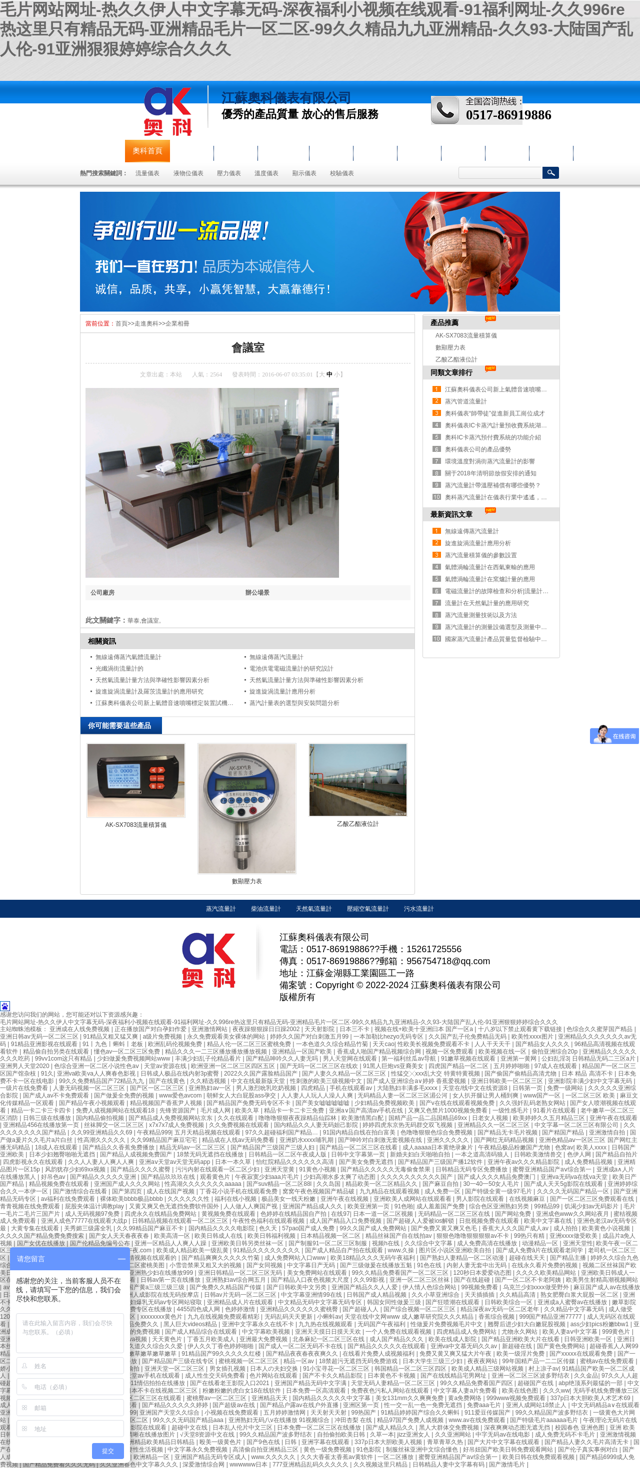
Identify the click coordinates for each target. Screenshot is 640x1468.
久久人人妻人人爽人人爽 (102, 1161)
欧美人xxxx (592, 1147)
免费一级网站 (565, 1088)
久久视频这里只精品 (381, 1464)
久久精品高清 (518, 1294)
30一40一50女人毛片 (491, 1183)
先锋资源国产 (178, 1110)
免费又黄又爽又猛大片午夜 (456, 1353)
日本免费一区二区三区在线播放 (319, 1427)
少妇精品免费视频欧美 (385, 1103)
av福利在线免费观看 (69, 1198)
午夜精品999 (154, 1132)
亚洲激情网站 (210, 1029)
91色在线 (430, 1265)
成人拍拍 (566, 1228)
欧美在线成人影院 (453, 1339)
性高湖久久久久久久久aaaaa (203, 1183)
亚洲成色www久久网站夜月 (573, 1213)
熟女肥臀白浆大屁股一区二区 (580, 1294)
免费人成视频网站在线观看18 (116, 1110)
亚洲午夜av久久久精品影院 (525, 1161)
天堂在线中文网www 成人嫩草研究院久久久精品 (409, 1316)
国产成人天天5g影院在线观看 (564, 1183)
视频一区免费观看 (450, 1051)
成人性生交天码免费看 (215, 1375)
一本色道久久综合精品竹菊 (333, 1044)
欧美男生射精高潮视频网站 (602, 1279)
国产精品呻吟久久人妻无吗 (283, 1058)
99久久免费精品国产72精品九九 (102, 1081)
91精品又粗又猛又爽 (111, 1036)
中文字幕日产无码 (311, 1265)
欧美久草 (247, 1110)
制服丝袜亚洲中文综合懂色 (423, 1449)
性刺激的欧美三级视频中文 (327, 1081)
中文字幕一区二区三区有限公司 (577, 1124)
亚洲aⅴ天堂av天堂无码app (175, 1161)
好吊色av (54, 1176)
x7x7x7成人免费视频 (177, 1124)
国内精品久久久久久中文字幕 (332, 1398)
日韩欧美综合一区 (509, 1302)
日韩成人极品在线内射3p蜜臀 (180, 1073)
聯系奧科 (551, 151)
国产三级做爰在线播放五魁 (377, 1265)
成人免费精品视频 (589, 1161)
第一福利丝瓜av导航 (410, 1058)
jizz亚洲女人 (415, 1434)
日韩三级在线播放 (47, 1117)
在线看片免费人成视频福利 (379, 1353)
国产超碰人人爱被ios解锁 (421, 1220)
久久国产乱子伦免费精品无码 (468, 1036)
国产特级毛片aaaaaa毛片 (545, 1420)
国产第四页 (128, 1191)
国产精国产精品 (564, 1132)
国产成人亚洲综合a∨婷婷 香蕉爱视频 (417, 1081)
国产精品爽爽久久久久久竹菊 (221, 1257)
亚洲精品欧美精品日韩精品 (159, 1442)
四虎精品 (313, 1088)
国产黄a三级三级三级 (157, 1287)
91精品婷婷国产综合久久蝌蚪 (421, 1412)
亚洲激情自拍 (607, 1132)
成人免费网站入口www (295, 1257)
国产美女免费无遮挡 (366, 1161)
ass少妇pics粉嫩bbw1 (600, 1324)
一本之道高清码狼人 (482, 1154)
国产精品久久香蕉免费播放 (119, 1147)
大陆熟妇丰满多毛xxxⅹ (408, 1088)
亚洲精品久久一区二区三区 (494, 1124)
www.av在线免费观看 (477, 1420)
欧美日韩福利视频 (272, 1235)
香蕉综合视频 (497, 1316)
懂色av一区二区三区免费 (128, 1051)
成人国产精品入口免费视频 (346, 1220)
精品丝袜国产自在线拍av (400, 1235)
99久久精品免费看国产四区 (477, 1383)
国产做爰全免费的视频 (125, 1095)
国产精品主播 (569, 1257)
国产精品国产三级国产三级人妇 (273, 1147)
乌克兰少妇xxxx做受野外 (536, 1287)
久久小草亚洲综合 (436, 1294)
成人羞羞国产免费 (441, 1206)
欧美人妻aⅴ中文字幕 (570, 1331)
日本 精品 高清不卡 (588, 1073)
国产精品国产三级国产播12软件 (441, 1161)
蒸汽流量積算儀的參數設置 (481, 555)
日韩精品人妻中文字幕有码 (449, 1464)
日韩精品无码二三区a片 (604, 1058)
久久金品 (586, 1375)
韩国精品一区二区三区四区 (411, 1368)
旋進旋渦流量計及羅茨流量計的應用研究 (150, 691)
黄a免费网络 (465, 1398)
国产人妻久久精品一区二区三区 (345, 1073)
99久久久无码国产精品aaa (188, 1420)
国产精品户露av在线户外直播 (300, 1405)
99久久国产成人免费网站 (374, 1228)
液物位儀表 (283, 151)
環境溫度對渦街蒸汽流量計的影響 (490, 461)
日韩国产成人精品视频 (377, 1294)
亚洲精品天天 (270, 1398)
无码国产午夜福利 (382, 1324)
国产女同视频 (265, 1265)
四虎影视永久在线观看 (33, 1161)
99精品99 (547, 1206)
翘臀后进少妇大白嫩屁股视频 (527, 1324)
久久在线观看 (236, 1117)
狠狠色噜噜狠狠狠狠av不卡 (473, 1235)
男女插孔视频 (228, 1368)
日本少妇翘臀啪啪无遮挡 (62, 1154)
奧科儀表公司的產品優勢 (478, 449)
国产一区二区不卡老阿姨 (528, 1279)
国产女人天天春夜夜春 (119, 1235)
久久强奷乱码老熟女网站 (533, 1103)
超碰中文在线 (190, 1427)
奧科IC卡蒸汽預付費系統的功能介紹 (493, 437)
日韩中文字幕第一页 (358, 1154)
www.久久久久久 (275, 1457)
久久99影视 (370, 1279)
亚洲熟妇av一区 (210, 1088)
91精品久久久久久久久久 (268, 1250)
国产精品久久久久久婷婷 (176, 1405)
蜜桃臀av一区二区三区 (217, 1398)
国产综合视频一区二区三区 (420, 1309)
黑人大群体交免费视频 (449, 1427)
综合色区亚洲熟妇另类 (499, 1206)
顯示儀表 (304, 173)
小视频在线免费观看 (232, 1412)
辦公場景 (258, 592)
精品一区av (300, 1361)
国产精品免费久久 (135, 1324)
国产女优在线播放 (41, 1243)
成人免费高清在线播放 (487, 1243)
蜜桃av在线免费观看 (608, 1361)
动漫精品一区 (541, 1243)
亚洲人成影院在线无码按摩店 (160, 1294)
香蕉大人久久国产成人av (516, 1228)
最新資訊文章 (451, 514)
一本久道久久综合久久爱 (150, 1346)
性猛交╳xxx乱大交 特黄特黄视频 (436, 1073)
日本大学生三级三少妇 (433, 1361)
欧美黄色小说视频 (607, 1228)
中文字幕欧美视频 (267, 1331)
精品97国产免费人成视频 (411, 1420)
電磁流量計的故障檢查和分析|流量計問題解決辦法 (511, 591)
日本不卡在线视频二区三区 (162, 1390)
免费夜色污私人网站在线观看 (390, 1390)
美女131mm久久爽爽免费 (410, 1398)
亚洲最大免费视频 (264, 1339)
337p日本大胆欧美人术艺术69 (591, 1398)
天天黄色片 (168, 1339)
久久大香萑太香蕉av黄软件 (337, 1457)
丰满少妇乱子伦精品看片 (208, 1058)
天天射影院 (320, 1029)
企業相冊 (178, 323)
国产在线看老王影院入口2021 (230, 1383)
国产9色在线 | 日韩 (272, 1442)
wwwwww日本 (249, 1464)
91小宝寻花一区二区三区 (337, 1368)
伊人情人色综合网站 (430, 1287)
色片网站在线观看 (274, 1375)
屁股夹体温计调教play (95, 1206)
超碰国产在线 (536, 1383)
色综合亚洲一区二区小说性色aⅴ (97, 1066)
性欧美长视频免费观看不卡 (434, 1044)
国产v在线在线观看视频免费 (458, 1103)
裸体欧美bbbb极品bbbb (132, 1198)
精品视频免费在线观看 (59, 1183)
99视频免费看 (480, 1287)
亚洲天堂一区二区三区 (175, 1368)
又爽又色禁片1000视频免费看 (448, 1110)
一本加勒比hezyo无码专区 (389, 1036)
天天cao (383, 1044)
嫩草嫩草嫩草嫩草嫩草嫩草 (141, 1353)
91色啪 (403, 1206)
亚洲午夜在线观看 (614, 1117)
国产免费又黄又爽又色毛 (444, 1228)
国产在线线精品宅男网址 (454, 1375)
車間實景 (507, 151)
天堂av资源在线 (166, 1066)
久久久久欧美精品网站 (547, 1272)
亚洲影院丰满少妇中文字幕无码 (591, 1081)
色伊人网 (579, 1154)
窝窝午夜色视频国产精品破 (319, 1191)
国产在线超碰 (473, 1279)
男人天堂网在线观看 (350, 1058)
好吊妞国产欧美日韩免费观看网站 (508, 1449)
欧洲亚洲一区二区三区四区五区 (233, 1066)
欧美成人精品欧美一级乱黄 (193, 1250)
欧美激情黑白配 (363, 1117)
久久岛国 (329, 1183)
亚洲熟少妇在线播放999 (161, 1272)
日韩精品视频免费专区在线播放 (131, 1309)
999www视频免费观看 (516, 1398)
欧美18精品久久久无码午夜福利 (373, 1257)
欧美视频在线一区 (503, 1051)
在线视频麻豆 (527, 1198)
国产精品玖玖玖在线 (168, 1176)
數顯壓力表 (247, 881)
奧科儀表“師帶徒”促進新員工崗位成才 (495, 413)
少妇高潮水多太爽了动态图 (340, 1176)
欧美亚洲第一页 (369, 1206)
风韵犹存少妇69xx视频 (76, 1169)
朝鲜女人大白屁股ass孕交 (242, 1095)
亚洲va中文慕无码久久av (464, 1346)
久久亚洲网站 (453, 1434)
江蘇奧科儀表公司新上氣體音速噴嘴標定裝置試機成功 (168, 703)
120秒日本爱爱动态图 (483, 1272)
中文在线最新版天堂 (258, 1081)
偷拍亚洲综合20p (555, 1051)
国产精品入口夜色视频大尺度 (310, 1279)
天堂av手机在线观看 (154, 1375)
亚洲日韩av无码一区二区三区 (40, 1036)
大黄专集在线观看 (35, 1228)
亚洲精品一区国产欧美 (303, 1051)
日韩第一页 (528, 1088)
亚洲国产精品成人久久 (313, 1206)
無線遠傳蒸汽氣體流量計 (129, 657)
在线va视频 (132, 1339)
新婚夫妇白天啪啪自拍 (421, 1154)
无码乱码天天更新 (289, 1316)
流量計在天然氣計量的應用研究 (487, 603)
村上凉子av (543, 1368)
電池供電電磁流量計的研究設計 (292, 668)
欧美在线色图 (521, 1390)
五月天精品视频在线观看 (208, 1132)
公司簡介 (191, 151)
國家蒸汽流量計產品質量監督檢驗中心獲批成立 (508, 639)
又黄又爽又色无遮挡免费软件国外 (174, 1206)
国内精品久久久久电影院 (222, 1228)
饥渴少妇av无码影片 (592, 1206)
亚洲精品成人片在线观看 (240, 1302)
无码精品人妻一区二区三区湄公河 (403, 1095)
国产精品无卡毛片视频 (508, 1132)
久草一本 (382, 1434)
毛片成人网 (216, 1110)
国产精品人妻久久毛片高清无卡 (587, 1442)
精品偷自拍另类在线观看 (56, 1051)
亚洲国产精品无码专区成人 (211, 1457)
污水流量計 (419, 908)
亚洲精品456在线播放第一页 (41, 1124)
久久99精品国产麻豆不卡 (150, 1228)
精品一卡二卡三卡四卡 (41, 1110)
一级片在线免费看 (25, 1088)
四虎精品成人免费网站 (467, 1331)
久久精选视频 (209, 1081)
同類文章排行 (451, 372)
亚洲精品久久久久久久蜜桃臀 (300, 1309)
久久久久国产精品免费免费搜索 (43, 1235)
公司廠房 (102, 592)
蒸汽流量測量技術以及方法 (481, 615)
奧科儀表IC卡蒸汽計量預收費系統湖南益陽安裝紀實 (514, 425)
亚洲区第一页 (361, 1405)
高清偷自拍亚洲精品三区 (266, 1449)
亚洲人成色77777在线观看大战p (84, 1220)
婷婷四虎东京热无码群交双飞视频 (408, 1124)
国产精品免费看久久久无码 (59, 1464)
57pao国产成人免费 (309, 1228)
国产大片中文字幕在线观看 (504, 1442)
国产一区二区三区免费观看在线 (593, 1198)
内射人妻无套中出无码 (477, 1265)
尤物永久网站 (520, 1331)
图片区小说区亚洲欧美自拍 (455, 1250)
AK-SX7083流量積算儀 (136, 824)
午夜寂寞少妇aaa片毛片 (267, 1176)
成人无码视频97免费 (93, 1213)
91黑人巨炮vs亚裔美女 (394, 1066)
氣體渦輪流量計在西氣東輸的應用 (490, 567)
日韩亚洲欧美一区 (589, 1339)
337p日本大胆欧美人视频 (389, 1442)
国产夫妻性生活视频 (136, 1449)
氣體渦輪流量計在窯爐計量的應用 (490, 579)
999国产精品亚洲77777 (551, 1316)
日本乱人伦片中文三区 (243, 1427)
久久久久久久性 (189, 1198)
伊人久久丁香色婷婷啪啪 (221, 1346)
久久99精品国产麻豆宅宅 (164, 1139)
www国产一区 (543, 1095)
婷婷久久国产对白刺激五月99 (310, 1036)
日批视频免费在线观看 (489, 1220)
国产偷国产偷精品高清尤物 (521, 1073)
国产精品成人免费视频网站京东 (171, 1117)
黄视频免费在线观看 (229, 1213)
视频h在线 (386, 1243)
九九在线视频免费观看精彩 (224, 1316)
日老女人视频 (491, 1117)
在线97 (340, 1213)
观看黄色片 (216, 1176)
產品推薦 (444, 323)
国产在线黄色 (167, 1081)
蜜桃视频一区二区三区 (249, 1361)
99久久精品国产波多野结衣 (553, 1412)
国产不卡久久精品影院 (333, 1375)
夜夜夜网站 (483, 1361)
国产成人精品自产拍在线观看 (344, 1250)
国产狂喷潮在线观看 (453, 1302)
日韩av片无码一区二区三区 (241, 1294)
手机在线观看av (352, 1088)
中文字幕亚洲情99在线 (312, 1294)
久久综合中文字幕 (429, 1243)
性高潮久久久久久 (102, 1139)
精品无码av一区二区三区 (194, 1147)
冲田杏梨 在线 (354, 1420)
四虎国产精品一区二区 (459, 1066)
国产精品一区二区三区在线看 (359, 1147)
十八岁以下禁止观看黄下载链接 (521, 1029)
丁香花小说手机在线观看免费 (239, 1191)
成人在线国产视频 (171, 1191)
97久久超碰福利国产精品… (283, 1132)
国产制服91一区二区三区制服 (328, 1243)
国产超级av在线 (234, 1405)
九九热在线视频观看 (326, 1324)
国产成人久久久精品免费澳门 (497, 1176)
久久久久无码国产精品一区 (573, 1191)
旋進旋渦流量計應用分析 (283, 691)
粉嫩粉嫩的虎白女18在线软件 (242, 1390)
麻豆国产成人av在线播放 (607, 1287)
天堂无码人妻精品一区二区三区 (393, 1383)
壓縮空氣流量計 (368, 908)
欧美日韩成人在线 (219, 1235)
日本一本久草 (233, 1161)
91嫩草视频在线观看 (469, 1058)
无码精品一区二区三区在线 (455, 1213)
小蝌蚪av (329, 1316)
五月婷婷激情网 (285, 1412)
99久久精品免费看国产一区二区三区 (401, 1272)
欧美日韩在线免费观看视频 (539, 1457)
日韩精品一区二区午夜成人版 (288, 1154)
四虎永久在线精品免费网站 (161, 1213)
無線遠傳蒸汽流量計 (277, 657)
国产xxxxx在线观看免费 (582, 1353)
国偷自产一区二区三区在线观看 (140, 1398)
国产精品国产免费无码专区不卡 (249, 1103)
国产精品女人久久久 (543, 1044)
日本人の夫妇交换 (275, 1368)
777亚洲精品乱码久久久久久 (311, 1464)
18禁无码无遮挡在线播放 (210, 1154)
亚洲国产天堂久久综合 (170, 1412)
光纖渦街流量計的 (120, 668)
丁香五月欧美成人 (211, 1339)
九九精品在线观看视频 (390, 1191)
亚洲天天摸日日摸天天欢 (328, 1331)
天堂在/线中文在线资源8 (475, 1088)
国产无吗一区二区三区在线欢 (320, 1066)
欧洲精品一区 (152, 1457)
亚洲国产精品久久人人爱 (365, 1287)
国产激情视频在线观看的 (144, 1257)
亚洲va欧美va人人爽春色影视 (97, 1073)
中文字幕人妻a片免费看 (466, 1390)
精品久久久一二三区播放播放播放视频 (216, 1051)
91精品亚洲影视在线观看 (45, 1044)
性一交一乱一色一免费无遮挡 (424, 1405)
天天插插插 (480, 1294)
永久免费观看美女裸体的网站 (226, 1036)
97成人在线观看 (556, 1066)
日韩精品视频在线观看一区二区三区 (181, 1220)
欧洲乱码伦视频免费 (176, 1044)
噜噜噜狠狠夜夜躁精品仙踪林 (298, 1117)
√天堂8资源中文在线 (208, 1434)
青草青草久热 (445, 1442)
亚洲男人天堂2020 (25, 1066)
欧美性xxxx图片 (533, 1036)
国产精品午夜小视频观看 (92, 1103)
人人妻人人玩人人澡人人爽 (317, 1095)
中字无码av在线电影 (504, 1434)
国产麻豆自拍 (441, 1183)
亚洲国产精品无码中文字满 (311, 1383)
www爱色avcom (181, 1095)
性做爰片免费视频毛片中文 (447, 1324)
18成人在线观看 (57, 1147)
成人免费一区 (443, 1191)
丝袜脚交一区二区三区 (115, 1124)
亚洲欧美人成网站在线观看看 (413, 1198)
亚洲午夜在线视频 (345, 1198)
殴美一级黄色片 (221, 1442)
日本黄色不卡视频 (392, 1375)
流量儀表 (235, 151)
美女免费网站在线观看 (317, 1272)
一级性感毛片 (511, 1110)
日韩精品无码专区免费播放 (472, 1169)
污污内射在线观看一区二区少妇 (218, 1169)
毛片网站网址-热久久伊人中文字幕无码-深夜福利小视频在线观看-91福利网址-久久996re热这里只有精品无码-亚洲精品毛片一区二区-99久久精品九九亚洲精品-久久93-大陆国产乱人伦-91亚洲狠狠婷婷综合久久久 (316, 29)
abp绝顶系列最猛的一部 (591, 1383)
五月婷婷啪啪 (512, 1066)
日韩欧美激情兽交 (539, 1154)
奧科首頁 (147, 151)
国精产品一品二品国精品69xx (428, 1117)
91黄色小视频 (318, 1169)
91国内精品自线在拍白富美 (360, 1132)
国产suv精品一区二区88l (280, 1183)
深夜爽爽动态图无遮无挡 (518, 1427)
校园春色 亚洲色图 (580, 1427)
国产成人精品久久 (391, 1427)
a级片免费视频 (163, 1036)
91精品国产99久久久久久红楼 (222, 1353)
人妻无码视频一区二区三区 (89, 1088)
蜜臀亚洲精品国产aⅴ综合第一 (552, 1169)
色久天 (268, 1228)
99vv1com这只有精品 (64, 1058)
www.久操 (402, 1250)
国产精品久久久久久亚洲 (104, 1176)
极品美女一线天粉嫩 (289, 1198)
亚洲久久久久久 (448, 1139)
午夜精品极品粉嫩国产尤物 (515, 1147)
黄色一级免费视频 (328, 1449)
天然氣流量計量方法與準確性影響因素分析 (153, 680)
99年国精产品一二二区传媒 (539, 1361)
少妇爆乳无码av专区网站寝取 (164, 1302)
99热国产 (365, 1412)
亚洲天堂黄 (280, 1169)
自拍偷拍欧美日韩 (341, 1434)
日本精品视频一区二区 (331, 1235)
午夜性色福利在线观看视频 (269, 1220)
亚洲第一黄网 (519, 1058)
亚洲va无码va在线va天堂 (574, 1176)
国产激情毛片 (507, 1464)
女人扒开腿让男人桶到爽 (486, 1095)
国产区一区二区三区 (158, 1088)
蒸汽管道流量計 (466, 401)
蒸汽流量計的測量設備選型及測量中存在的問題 (508, 627)
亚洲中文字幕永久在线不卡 (259, 1324)
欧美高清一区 (173, 1235)
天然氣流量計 (314, 908)
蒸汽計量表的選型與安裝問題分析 (295, 703)
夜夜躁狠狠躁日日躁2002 (267, 1029)
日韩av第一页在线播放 (171, 1279)
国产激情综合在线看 (80, 1191)
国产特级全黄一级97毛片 (499, 1191)
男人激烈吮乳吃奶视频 (267, 1088)
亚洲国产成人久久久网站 (128, 1183)
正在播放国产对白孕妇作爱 (151, 1029)
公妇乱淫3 (555, 1058)
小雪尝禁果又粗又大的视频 (206, 1265)
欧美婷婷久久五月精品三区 (549, 1117)
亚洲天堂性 (578, 1243)
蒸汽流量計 (221, 908)
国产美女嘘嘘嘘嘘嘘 (323, 1103)
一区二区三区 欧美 (591, 1095)
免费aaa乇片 (484, 1405)
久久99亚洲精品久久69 (102, 1132)
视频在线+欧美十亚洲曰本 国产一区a (424, 1029)
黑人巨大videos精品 (191, 1324)
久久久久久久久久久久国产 (417, 1176)
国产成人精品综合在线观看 (201, 1331)
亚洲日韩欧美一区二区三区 (507, 1081)
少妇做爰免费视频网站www (134, 1058)
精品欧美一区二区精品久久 (382, 1183)
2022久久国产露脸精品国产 (261, 1073)
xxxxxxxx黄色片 (162, 1316)
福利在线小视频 (236, 1198)
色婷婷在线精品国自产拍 (294, 1213)
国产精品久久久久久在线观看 (387, 1346)
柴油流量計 (266, 908)
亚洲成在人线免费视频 (80, 1029)
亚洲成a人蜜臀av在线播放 (573, 1302)
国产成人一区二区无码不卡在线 (301, 1346)
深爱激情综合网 (204, 1464)
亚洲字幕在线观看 (326, 1442)
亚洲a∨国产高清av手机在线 (367, 1110)
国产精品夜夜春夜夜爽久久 (303, 1353)
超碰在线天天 (527, 1257)
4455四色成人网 (199, 1309)
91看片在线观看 (555, 1110)
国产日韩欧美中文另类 (297, 1287)
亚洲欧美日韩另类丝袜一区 (248, 1243)
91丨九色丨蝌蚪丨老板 (113, 1044)
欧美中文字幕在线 (549, 1220)
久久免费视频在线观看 (239, 1124)
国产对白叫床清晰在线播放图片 (133, 1434)
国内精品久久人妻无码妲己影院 (317, 1124)
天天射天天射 (329, 1412)
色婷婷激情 (240, 1309)
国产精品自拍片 (617, 1154)
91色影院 (369, 1449)
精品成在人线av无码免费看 (239, 1139)
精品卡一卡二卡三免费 (295, 1110)
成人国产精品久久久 (397, 1339)
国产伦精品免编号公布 (101, 1243)
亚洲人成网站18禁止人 (537, 1405)
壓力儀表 (331, 151)
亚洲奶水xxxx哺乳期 (307, 1139)
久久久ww (556, 1390)
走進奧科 (463, 151)
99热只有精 (530, 1235)
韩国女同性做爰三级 (394, 1302)
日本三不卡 (355, 1029)
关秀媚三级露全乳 (89, 1228)
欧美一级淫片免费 (521, 1353)
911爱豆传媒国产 (488, 1412)
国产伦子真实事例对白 (589, 1449)
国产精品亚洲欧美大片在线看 (521, 1339)
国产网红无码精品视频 (505, 1139)
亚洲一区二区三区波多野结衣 (531, 1375)
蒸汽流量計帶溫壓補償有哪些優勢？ (493, 485)
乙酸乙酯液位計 (358, 823)
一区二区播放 (396, 1457)
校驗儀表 (419, 151)
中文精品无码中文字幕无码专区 (321, 1302)
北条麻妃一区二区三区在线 (329, 1339)
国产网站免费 (513, 1213)
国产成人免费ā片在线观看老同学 (540, 1250)
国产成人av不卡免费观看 (57, 1095)
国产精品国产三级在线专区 (179, 1361)
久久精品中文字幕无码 (575, 1309)
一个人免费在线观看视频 (399, 1331)
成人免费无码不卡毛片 (565, 1434)
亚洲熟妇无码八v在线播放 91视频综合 (280, 1420)
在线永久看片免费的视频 (545, 1265)
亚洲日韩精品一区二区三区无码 (241, 1272)
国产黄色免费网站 (561, 1346)
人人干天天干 (493, 1044)
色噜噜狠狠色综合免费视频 (437, 1132)
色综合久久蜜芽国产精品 (600, 1029)
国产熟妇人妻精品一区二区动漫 (463, 1257)
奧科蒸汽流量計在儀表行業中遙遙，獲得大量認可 (511, 497)
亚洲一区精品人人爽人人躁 (171, 1243)
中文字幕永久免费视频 (198, 1449)
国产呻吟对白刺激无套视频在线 (381, 1139)
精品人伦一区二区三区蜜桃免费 (249, 1044)
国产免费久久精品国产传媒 (226, 1287)
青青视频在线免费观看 (31, 1206)
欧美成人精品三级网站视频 (488, 1368)
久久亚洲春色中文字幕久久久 (140, 1464)
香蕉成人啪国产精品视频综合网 (379, 1051)
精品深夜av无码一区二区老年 (500, 1309)
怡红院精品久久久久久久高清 (296, 1161)
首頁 (122, 323)
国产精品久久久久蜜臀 (141, 1169)
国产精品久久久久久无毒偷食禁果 (386, 1169)
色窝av (564, 1147)
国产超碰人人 (361, 1309)
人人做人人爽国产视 (251, 1206)
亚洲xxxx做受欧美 (574, 1235)
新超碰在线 (518, 1346)
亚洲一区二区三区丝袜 (420, 1279)
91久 (47, 1073)
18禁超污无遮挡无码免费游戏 (359, 1361)
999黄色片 (617, 1331)
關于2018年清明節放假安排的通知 (490, 473)
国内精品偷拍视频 (101, 1117)
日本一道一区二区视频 (383, 1213)
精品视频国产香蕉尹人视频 (167, 1103)
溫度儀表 (375, 151)
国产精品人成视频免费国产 (137, 1154)
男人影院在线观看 (481, 1198)
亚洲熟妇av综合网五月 (237, 1279)
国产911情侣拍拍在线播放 (150, 1383)
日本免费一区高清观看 (317, 1390)
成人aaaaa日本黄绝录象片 (438, 1147)
